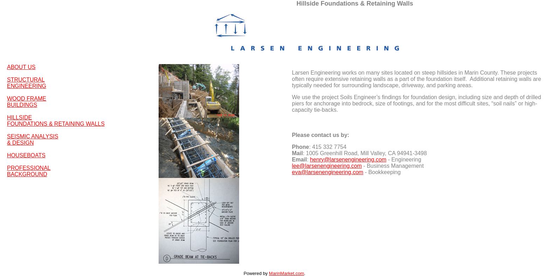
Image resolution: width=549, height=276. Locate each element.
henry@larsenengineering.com (348, 160)
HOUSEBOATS (26, 155)
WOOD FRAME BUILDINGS (26, 102)
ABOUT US (21, 67)
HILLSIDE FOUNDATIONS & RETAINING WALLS (56, 121)
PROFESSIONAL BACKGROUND (28, 171)
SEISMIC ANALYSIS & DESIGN (32, 139)
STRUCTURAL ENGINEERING (26, 83)
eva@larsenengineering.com (327, 172)
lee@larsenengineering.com (327, 166)
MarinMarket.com (286, 273)
